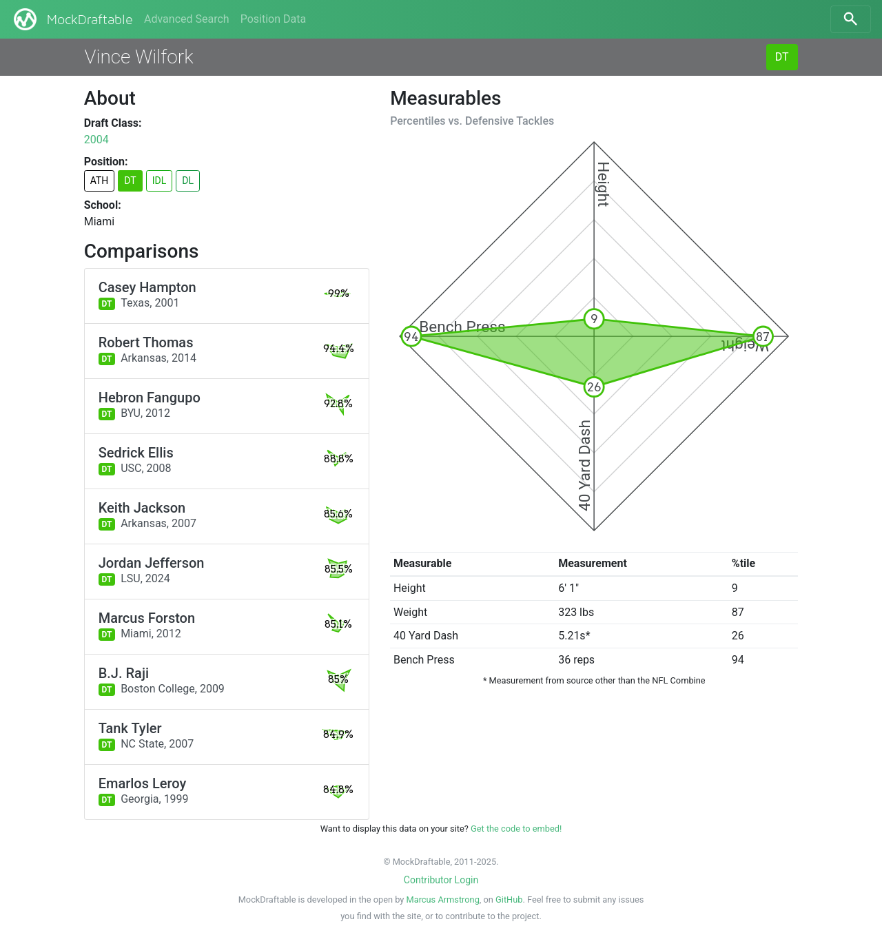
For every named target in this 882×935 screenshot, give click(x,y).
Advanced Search (186, 18)
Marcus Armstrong (443, 899)
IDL (159, 180)
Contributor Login (441, 879)
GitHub (508, 899)
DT (782, 56)
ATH (99, 180)
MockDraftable (72, 19)
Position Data (273, 18)
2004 (96, 139)
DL (188, 180)
